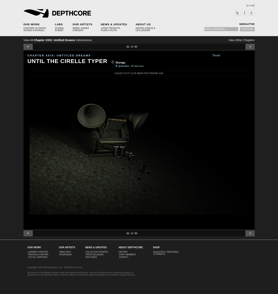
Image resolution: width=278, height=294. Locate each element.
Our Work (32, 24)
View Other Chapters (242, 40)
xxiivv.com (139, 66)
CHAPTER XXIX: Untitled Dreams (59, 55)
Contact (123, 257)
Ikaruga (120, 62)
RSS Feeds (91, 257)
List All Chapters (38, 257)
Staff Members (127, 254)
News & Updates (114, 24)
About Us (143, 24)
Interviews (65, 254)
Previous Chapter (38, 254)
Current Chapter (38, 252)
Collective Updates (97, 252)
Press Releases (95, 254)
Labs (59, 24)
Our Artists (82, 24)
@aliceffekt (123, 66)
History (123, 252)
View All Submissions (58, 40)
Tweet (216, 55)
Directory (65, 252)
